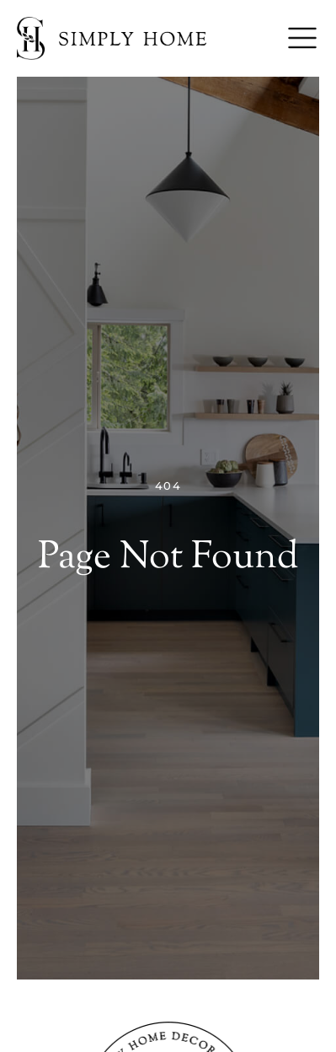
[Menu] (302, 38)
